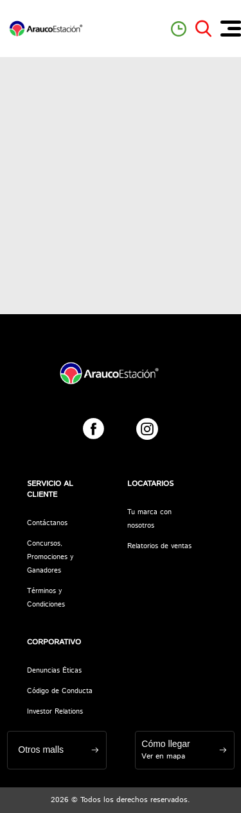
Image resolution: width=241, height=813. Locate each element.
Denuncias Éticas (54, 671)
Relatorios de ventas (159, 546)
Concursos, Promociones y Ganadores (50, 557)
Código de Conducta (60, 691)
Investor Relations (55, 712)
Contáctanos (47, 523)
